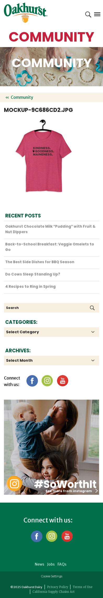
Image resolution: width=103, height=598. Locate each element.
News (39, 564)
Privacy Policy (57, 587)
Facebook (32, 381)
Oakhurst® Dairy (25, 13)
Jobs (51, 564)
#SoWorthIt (65, 484)
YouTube (62, 381)
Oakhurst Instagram (14, 484)
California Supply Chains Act (53, 592)
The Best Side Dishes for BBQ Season (39, 262)
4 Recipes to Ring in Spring (30, 286)
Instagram (47, 381)
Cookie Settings (51, 576)
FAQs (62, 564)
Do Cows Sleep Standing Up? (32, 274)
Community (22, 97)
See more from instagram (71, 491)
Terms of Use (83, 587)
